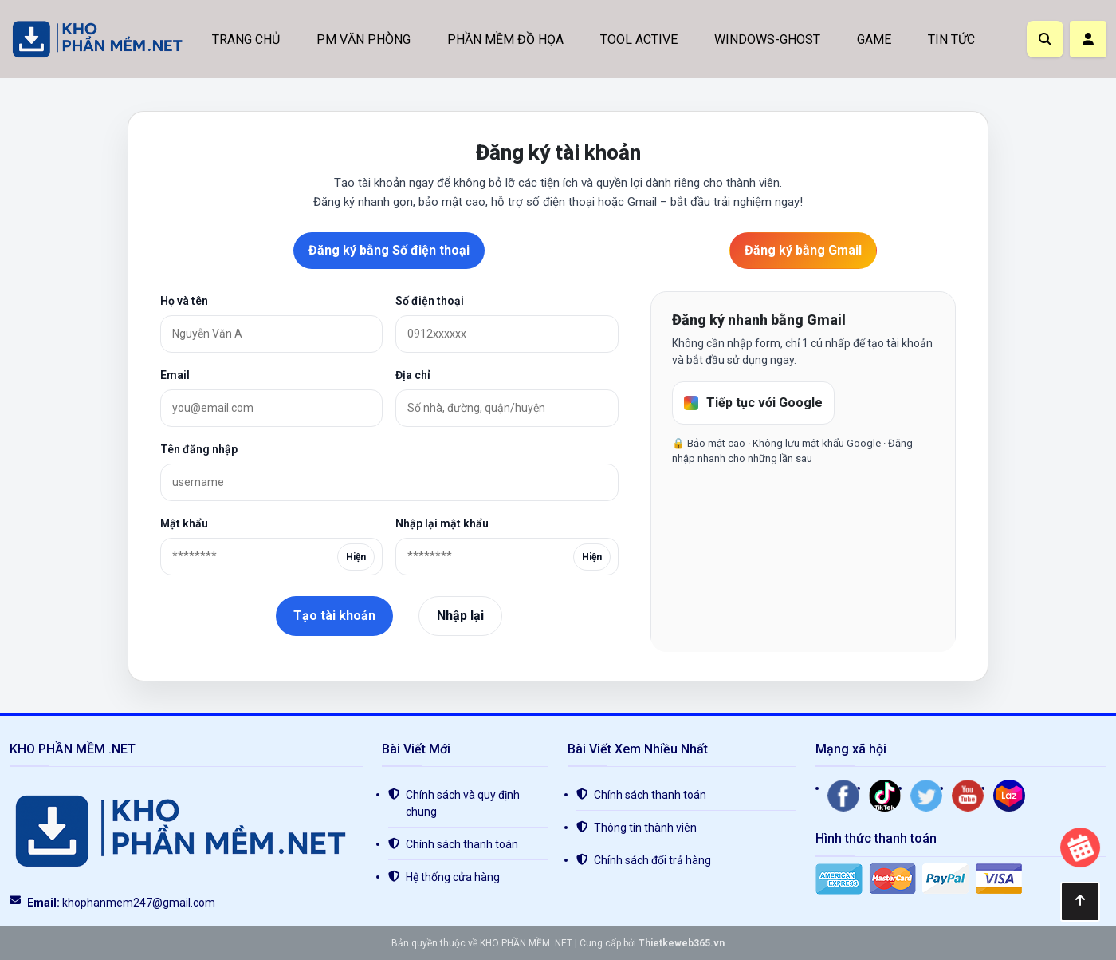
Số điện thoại (429, 300)
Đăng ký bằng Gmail (803, 250)
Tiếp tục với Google (753, 402)
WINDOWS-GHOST (767, 39)
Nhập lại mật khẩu (442, 523)
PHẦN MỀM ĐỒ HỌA (505, 39)
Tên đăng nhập (199, 449)
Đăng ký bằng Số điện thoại (389, 250)
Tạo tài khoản (334, 615)
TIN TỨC (951, 39)
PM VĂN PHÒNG (363, 39)
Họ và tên (184, 300)
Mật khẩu (184, 523)
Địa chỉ (412, 375)
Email (175, 375)
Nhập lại (460, 615)
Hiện (356, 557)
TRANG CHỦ (246, 39)
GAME (874, 39)
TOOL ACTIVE (639, 39)
